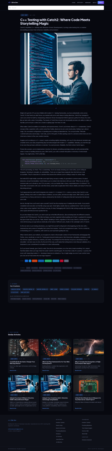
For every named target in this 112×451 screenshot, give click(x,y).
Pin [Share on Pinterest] (61, 260)
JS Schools (95, 289)
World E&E (54, 298)
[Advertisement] (56, 315)
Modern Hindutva (62, 298)
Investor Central (15, 289)
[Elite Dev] (13, 2)
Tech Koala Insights (15, 298)
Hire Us (101, 2)
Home (73, 2)
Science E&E (46, 298)
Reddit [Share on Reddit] (34, 260)
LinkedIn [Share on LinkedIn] (41, 260)
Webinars (88, 2)
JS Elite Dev (14, 292)
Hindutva (86, 289)
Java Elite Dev (25, 292)
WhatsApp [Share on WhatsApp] (48, 260)
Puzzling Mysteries (76, 289)
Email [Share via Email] (66, 260)
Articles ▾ (80, 2)
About (95, 2)
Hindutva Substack (87, 439)
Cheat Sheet (24, 15)
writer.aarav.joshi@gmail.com (15, 429)
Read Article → (13, 370)
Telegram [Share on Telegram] (56, 260)
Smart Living (53, 289)
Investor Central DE (42, 289)
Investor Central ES (28, 289)
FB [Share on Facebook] (26, 260)
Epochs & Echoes (64, 289)
